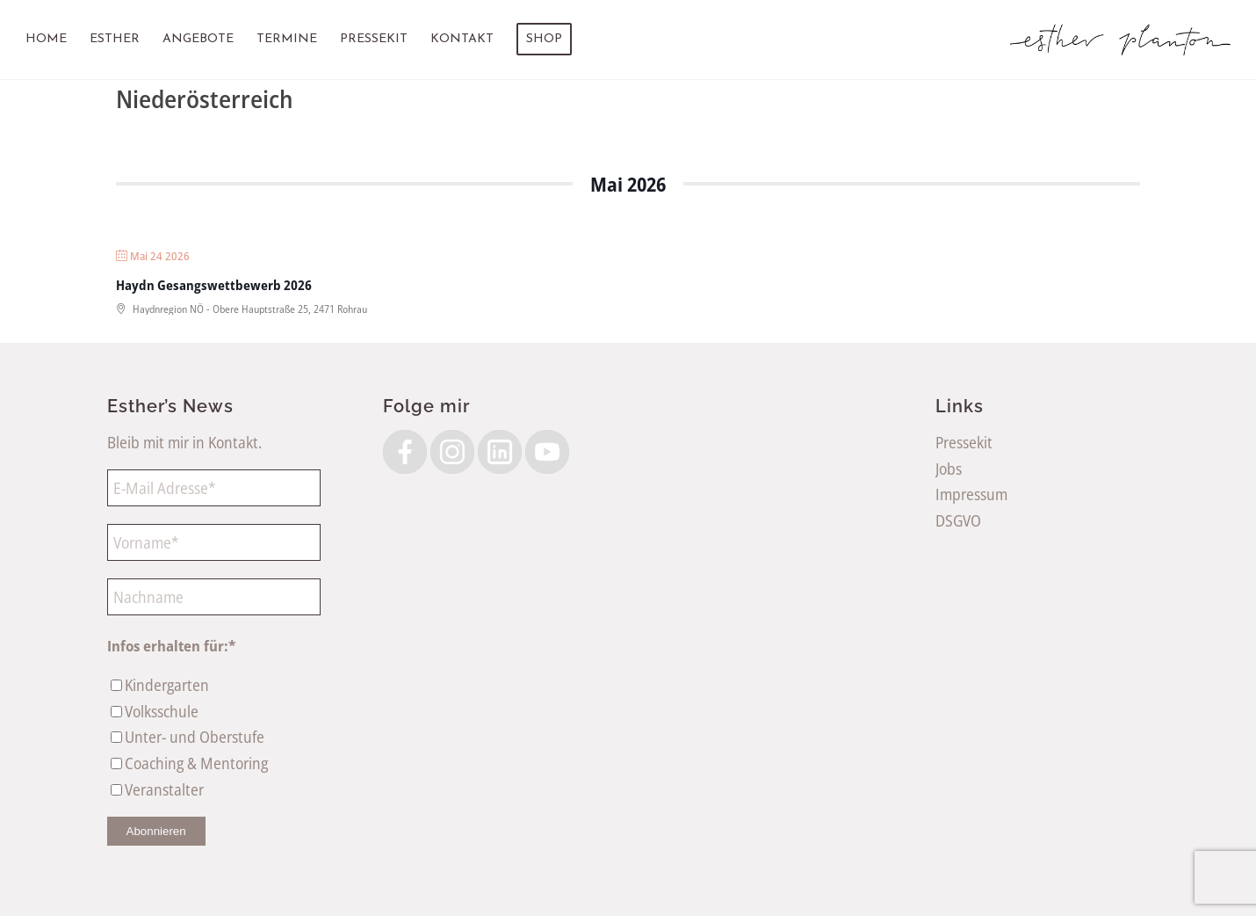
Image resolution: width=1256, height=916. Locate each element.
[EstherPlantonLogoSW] (1120, 39)
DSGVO (958, 520)
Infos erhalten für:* (171, 646)
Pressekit (964, 442)
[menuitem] (46, 39)
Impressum (971, 494)
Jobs (948, 468)
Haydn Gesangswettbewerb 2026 (214, 285)
